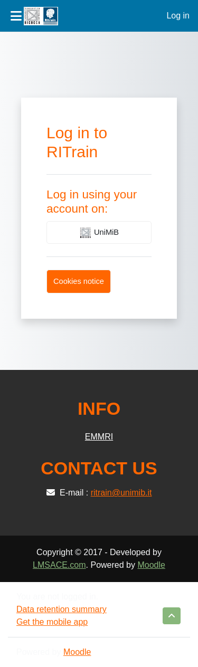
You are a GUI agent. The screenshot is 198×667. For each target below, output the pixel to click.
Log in (178, 15)
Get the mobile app (52, 621)
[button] (171, 616)
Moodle (151, 564)
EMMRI (99, 436)
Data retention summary (61, 609)
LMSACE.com (59, 564)
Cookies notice (78, 281)
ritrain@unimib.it (121, 492)
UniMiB (99, 232)
